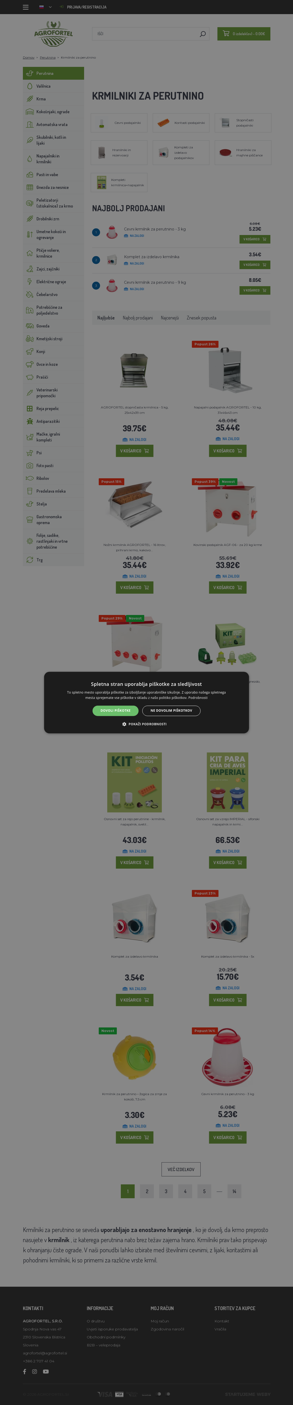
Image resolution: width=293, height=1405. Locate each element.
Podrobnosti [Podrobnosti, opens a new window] (198, 697)
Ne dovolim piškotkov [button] (171, 710)
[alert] (146, 702)
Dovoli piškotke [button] (116, 710)
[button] (146, 724)
